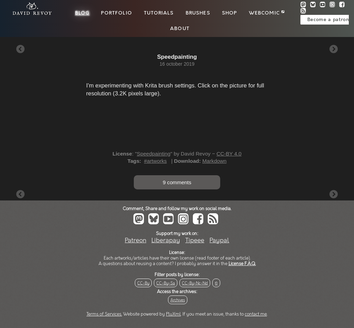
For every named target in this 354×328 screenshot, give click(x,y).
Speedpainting (153, 154)
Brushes (198, 13)
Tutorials (159, 13)
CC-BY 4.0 (228, 154)
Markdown (214, 161)
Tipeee (194, 240)
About (179, 28)
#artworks (155, 161)
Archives (177, 300)
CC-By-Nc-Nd (195, 283)
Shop (229, 13)
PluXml (173, 314)
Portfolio (116, 13)
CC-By (143, 283)
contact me (256, 314)
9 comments (177, 182)
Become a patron (328, 19)
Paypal (219, 240)
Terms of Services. (104, 314)
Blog (82, 13)
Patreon (135, 240)
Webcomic (267, 13)
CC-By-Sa (165, 283)
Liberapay (165, 240)
